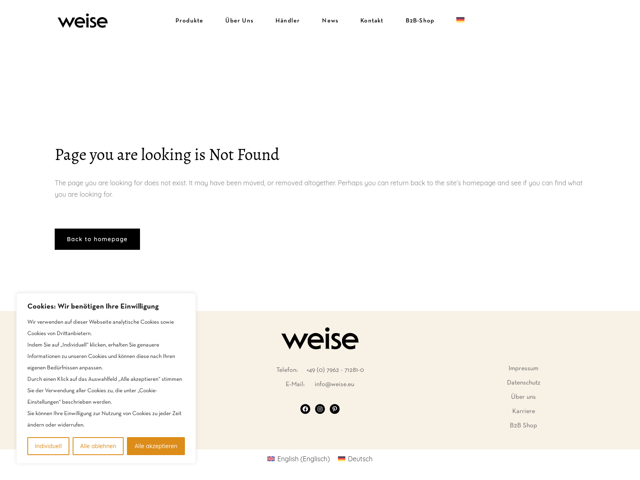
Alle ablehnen (98, 446)
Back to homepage (97, 239)
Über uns (523, 397)
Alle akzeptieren (156, 446)
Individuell (48, 446)
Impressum (523, 368)
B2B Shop (523, 425)
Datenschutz (523, 383)
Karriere (523, 411)
